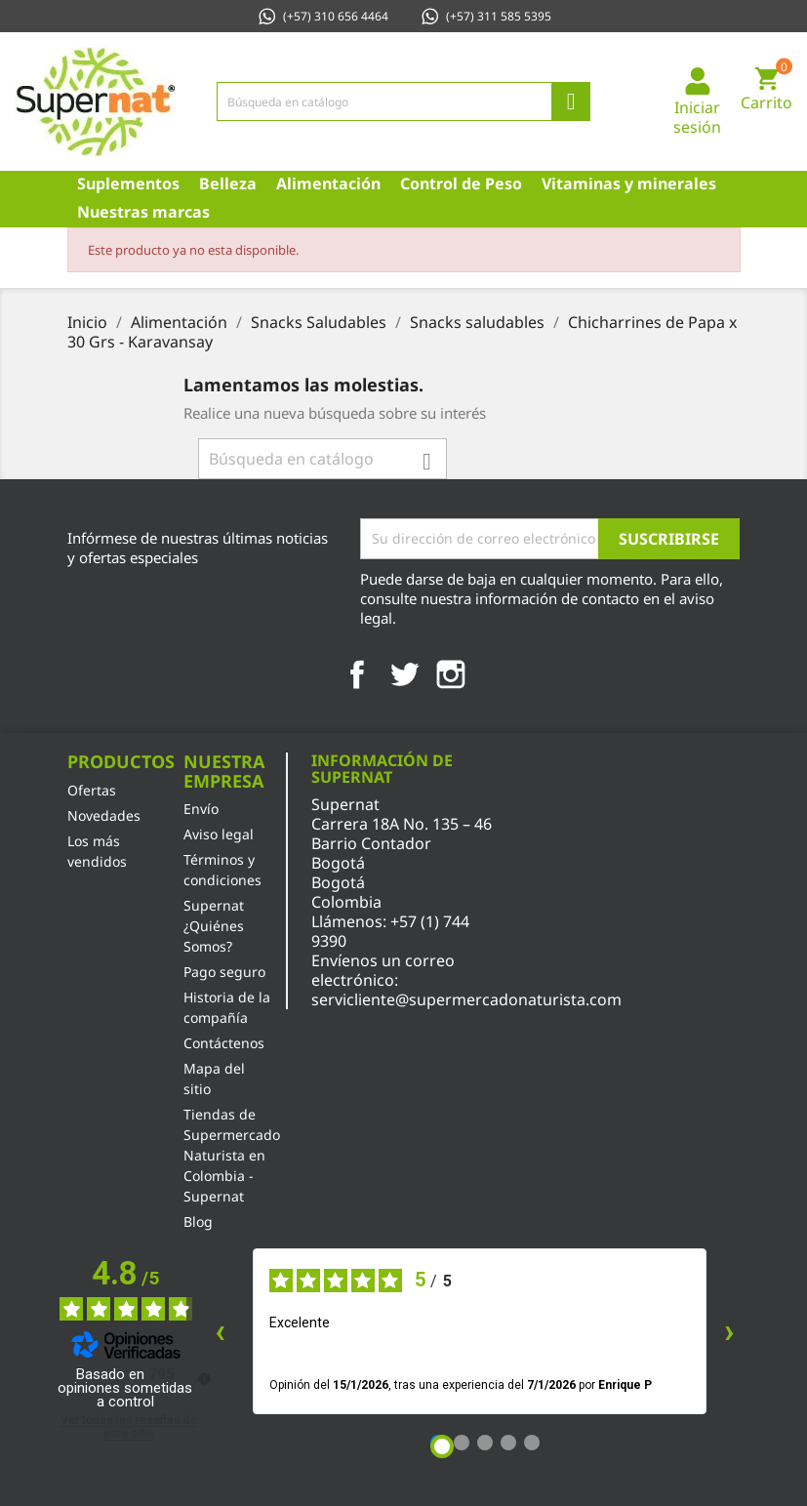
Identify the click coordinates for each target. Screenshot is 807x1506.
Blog (198, 1221)
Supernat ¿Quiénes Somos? (213, 926)
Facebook (357, 674)
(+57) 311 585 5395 (485, 16)
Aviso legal (218, 834)
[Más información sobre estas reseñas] (203, 1377)
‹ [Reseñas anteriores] (220, 1331)
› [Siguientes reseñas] (729, 1331)
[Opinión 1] (442, 1446)
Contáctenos (223, 1043)
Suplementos (128, 183)
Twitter (404, 674)
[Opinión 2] (461, 1442)
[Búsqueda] (404, 101)
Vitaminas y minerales (629, 183)
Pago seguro (224, 971)
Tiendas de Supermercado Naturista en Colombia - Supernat (231, 1155)
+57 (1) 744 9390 (390, 931)
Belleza (228, 183)
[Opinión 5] (532, 1442)
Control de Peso (461, 183)
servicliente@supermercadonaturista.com (466, 999)
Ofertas (91, 790)
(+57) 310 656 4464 (322, 16)
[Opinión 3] (485, 1442)
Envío (201, 808)
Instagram (450, 674)
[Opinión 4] (508, 1442)
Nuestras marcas (143, 212)
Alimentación (328, 183)
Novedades (104, 815)
